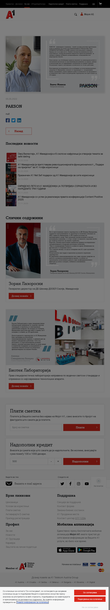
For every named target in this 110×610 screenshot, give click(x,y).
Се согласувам (90, 592)
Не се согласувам (90, 607)
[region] (54, 598)
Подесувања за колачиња (90, 599)
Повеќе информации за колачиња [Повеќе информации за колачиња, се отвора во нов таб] (32, 602)
